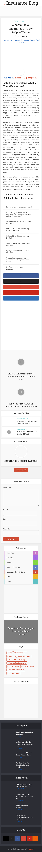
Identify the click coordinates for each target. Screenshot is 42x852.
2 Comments (20, 800)
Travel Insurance (21, 21)
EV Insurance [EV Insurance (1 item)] (14, 666)
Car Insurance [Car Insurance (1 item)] (20, 653)
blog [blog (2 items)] (10, 653)
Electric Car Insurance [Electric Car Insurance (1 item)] (17, 663)
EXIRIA (31, 849)
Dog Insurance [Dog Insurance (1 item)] (24, 656)
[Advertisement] (21, 325)
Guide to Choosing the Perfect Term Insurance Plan (24, 744)
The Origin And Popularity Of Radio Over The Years (24, 817)
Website (6, 529)
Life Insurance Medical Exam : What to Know (24, 754)
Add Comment (15, 40)
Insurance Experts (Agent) (32, 40)
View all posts (21, 470)
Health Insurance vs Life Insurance (24, 733)
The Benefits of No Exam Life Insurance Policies (23, 765)
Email (6, 519)
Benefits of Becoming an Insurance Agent (21, 630)
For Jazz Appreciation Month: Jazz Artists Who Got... (24, 796)
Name (6, 509)
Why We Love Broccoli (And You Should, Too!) (24, 785)
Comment (7, 487)
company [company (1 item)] (12, 656)
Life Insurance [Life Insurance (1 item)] (28, 666)
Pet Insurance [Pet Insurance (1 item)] (14, 673)
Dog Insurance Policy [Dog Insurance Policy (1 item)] (17, 660)
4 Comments (20, 788)
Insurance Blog (22, 2)
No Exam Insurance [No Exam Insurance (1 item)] (16, 670)
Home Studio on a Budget (22, 806)
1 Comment (19, 809)
